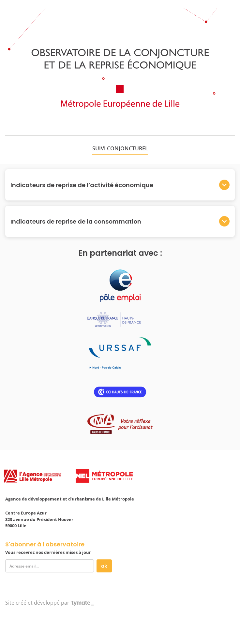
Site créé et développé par (49, 602)
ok (104, 565)
